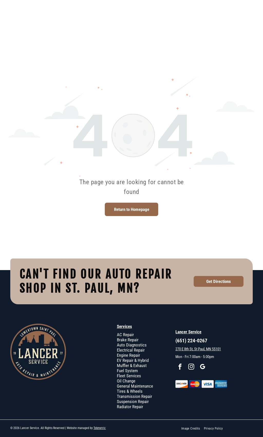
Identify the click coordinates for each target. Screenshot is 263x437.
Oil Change (126, 381)
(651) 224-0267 (191, 340)
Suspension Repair (133, 401)
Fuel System (127, 370)
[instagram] (191, 367)
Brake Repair (127, 339)
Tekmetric (99, 428)
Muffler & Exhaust (132, 365)
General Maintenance (135, 386)
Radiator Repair (130, 406)
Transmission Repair (134, 396)
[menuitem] (192, 428)
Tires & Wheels (130, 391)
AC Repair (125, 334)
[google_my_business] (202, 367)
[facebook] (179, 367)
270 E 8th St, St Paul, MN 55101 (198, 349)
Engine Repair (128, 355)
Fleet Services (129, 375)
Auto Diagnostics (132, 344)
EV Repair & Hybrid (133, 360)
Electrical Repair (131, 350)
